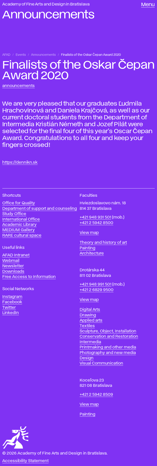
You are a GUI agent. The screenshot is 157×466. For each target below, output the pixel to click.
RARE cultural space (21, 235)
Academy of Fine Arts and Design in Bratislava (46, 4)
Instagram (12, 297)
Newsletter (13, 266)
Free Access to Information (29, 277)
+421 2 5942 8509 (96, 394)
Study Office (14, 214)
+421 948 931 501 (95, 217)
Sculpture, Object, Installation (108, 331)
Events (21, 54)
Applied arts (91, 320)
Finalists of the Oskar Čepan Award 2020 (91, 54)
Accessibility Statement (25, 461)
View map (89, 233)
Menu (148, 5)
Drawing (88, 315)
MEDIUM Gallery (18, 230)
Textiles (87, 326)
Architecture (92, 253)
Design (86, 358)
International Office (21, 219)
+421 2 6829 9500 (96, 290)
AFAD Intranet (15, 255)
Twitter (9, 307)
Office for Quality (18, 203)
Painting (87, 248)
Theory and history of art (103, 242)
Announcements (43, 54)
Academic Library (19, 225)
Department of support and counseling (39, 209)
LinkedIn (10, 313)
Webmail (10, 261)
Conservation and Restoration (109, 336)
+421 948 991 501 (95, 284)
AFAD (6, 54)
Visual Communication (101, 363)
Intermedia (90, 342)
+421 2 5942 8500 (96, 223)
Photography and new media (108, 353)
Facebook (12, 302)
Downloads (13, 271)
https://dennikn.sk (20, 162)
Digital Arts (90, 310)
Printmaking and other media (108, 347)
